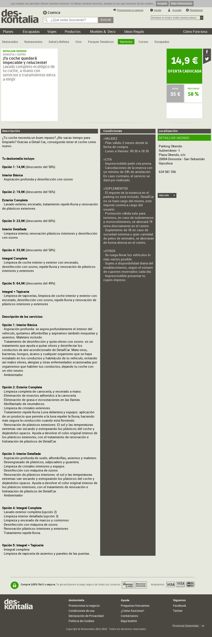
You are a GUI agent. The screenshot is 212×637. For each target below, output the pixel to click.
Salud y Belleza (59, 42)
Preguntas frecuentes (135, 606)
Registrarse (196, 10)
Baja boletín (129, 621)
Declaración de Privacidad (86, 616)
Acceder (177, 10)
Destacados (10, 42)
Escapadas (161, 42)
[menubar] (86, 40)
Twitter (178, 611)
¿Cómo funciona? (132, 611)
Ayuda (157, 10)
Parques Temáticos (101, 42)
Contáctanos (129, 616)
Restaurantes (33, 42)
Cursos (143, 42)
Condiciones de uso (82, 611)
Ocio (78, 42)
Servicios (126, 42)
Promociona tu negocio (130, 10)
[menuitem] (10, 40)
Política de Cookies (81, 621)
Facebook (179, 606)
